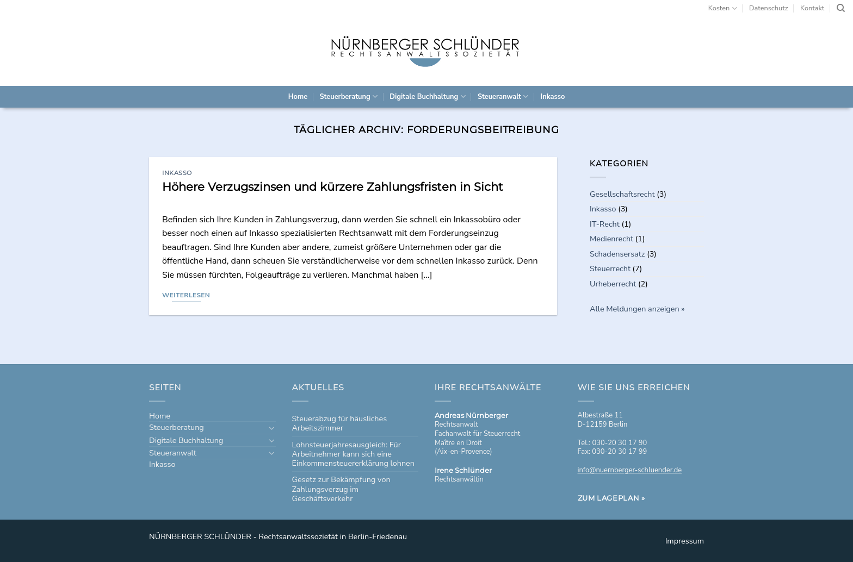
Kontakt (812, 8)
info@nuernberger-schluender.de (630, 470)
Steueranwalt (503, 96)
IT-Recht (605, 223)
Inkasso (553, 97)
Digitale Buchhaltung (427, 96)
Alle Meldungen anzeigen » (637, 308)
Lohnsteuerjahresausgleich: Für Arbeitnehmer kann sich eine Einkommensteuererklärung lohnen (353, 454)
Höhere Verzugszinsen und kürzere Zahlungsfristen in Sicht (332, 186)
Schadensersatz (617, 253)
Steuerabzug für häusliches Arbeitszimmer (339, 423)
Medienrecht (611, 238)
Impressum (684, 540)
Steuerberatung (348, 96)
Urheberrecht (613, 283)
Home (297, 97)
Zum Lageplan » (611, 498)
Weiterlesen (186, 295)
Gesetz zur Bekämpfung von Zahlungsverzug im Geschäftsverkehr (341, 489)
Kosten (722, 8)
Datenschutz (768, 8)
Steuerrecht (610, 268)
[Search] (841, 8)
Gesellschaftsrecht (622, 194)
